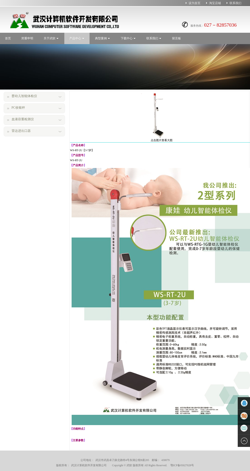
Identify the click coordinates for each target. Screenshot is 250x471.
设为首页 (194, 3)
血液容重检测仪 (23, 119)
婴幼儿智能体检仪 (24, 96)
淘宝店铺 (215, 3)
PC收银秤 (18, 107)
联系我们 (235, 3)
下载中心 (128, 38)
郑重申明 (27, 38)
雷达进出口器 (21, 131)
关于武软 (51, 38)
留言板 (176, 38)
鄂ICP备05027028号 (181, 465)
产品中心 (77, 38)
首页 (8, 38)
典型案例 (102, 38)
